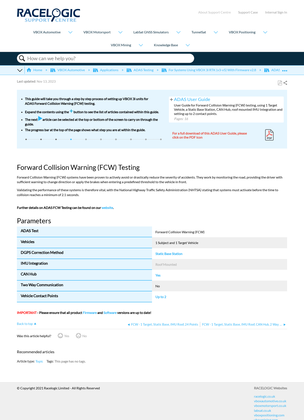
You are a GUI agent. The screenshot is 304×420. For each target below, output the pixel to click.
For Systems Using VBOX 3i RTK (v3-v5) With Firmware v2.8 (209, 70)
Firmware (90, 313)
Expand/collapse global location (284, 68)
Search (22, 58)
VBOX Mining (121, 45)
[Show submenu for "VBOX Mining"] (141, 45)
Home (34, 70)
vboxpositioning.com (269, 415)
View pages (171, 99)
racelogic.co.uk (264, 396)
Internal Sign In (276, 12)
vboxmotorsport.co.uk (270, 406)
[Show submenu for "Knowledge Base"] (188, 45)
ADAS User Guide (192, 99)
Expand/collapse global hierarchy (19, 69)
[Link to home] (48, 21)
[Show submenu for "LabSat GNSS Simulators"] (178, 33)
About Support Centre (214, 12)
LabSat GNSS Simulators (151, 32)
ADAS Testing (140, 70)
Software (110, 313)
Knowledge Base (166, 45)
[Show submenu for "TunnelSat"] (216, 33)
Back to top (25, 324)
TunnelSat (198, 32)
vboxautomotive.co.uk (270, 401)
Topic (39, 361)
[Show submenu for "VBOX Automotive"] (70, 33)
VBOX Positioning (242, 32)
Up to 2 (160, 297)
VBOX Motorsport (97, 32)
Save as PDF (280, 83)
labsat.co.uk (262, 410)
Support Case (248, 12)
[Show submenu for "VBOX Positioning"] (265, 33)
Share (285, 83)
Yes (66, 336)
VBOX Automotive (47, 32)
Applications (106, 70)
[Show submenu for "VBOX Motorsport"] (120, 33)
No (84, 336)
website (107, 208)
